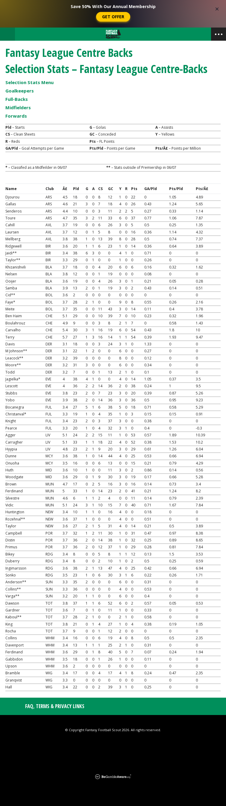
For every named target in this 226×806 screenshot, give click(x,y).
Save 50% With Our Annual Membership (113, 6)
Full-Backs (16, 99)
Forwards (16, 116)
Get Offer (113, 16)
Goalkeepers (19, 91)
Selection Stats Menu (29, 82)
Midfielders (18, 107)
